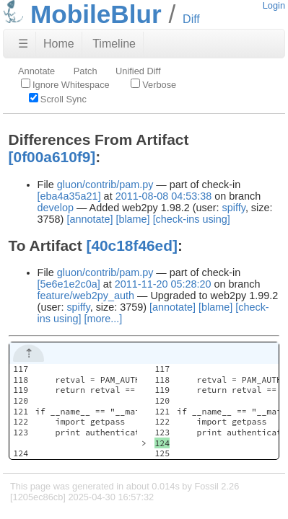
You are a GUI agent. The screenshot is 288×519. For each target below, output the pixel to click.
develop (56, 207)
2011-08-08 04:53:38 (163, 196)
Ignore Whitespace (65, 84)
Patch (85, 71)
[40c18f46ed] (131, 245)
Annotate (36, 71)
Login (274, 5)
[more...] (103, 318)
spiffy (233, 207)
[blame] (132, 219)
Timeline (114, 43)
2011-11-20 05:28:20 (163, 284)
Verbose (153, 84)
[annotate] (89, 219)
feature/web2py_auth (86, 295)
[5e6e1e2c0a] (69, 284)
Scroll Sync (58, 99)
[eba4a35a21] (69, 196)
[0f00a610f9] (52, 156)
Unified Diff (137, 71)
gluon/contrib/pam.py (105, 184)
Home (58, 43)
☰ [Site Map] (23, 43)
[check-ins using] (191, 219)
